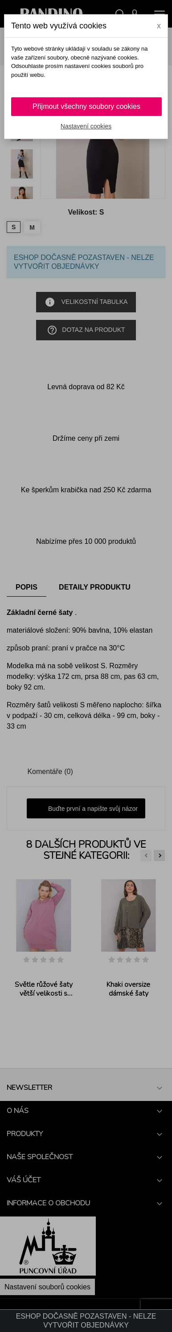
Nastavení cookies (86, 126)
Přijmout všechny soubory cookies (86, 106)
